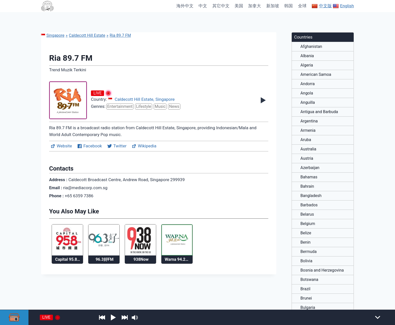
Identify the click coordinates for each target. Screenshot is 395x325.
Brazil (306, 289)
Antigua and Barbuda (319, 112)
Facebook (89, 146)
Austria (307, 158)
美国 (239, 5)
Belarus (307, 214)
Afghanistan (311, 47)
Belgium (308, 224)
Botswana (309, 280)
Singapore (52, 35)
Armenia (308, 130)
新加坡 (272, 5)
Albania (307, 56)
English (343, 6)
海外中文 (184, 5)
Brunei (306, 298)
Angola (307, 93)
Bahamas (309, 177)
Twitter (116, 146)
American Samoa (316, 75)
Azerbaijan (310, 168)
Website (61, 146)
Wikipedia (143, 146)
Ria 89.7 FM (120, 35)
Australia (308, 149)
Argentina (309, 121)
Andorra (308, 84)
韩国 (288, 5)
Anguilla (308, 103)
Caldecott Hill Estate (87, 35)
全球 (302, 5)
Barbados (309, 205)
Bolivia (306, 261)
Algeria (307, 65)
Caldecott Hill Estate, (134, 99)
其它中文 (220, 5)
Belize (306, 233)
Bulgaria (308, 308)
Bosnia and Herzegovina (322, 270)
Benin (306, 242)
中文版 (322, 6)
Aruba (306, 140)
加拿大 (254, 5)
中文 (203, 5)
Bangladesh (311, 196)
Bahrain (307, 186)
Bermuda (309, 252)
